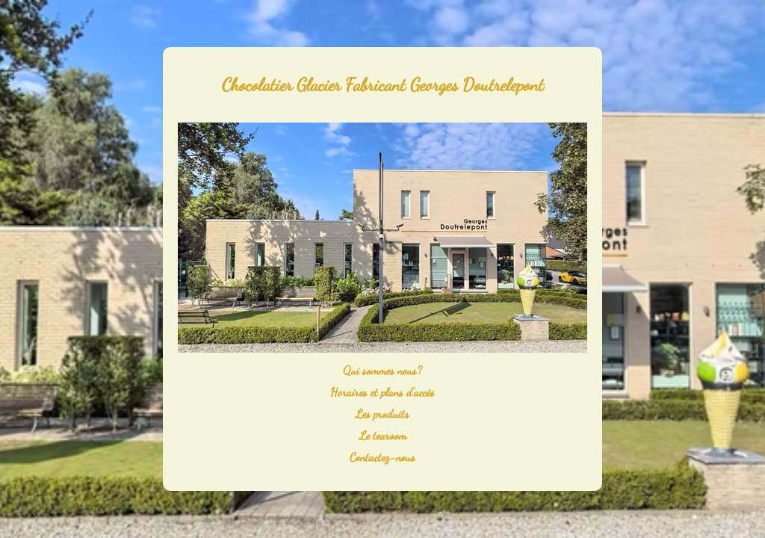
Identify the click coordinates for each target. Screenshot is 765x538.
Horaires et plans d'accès (382, 392)
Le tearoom (382, 435)
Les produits (382, 413)
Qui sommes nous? (382, 370)
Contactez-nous (382, 457)
